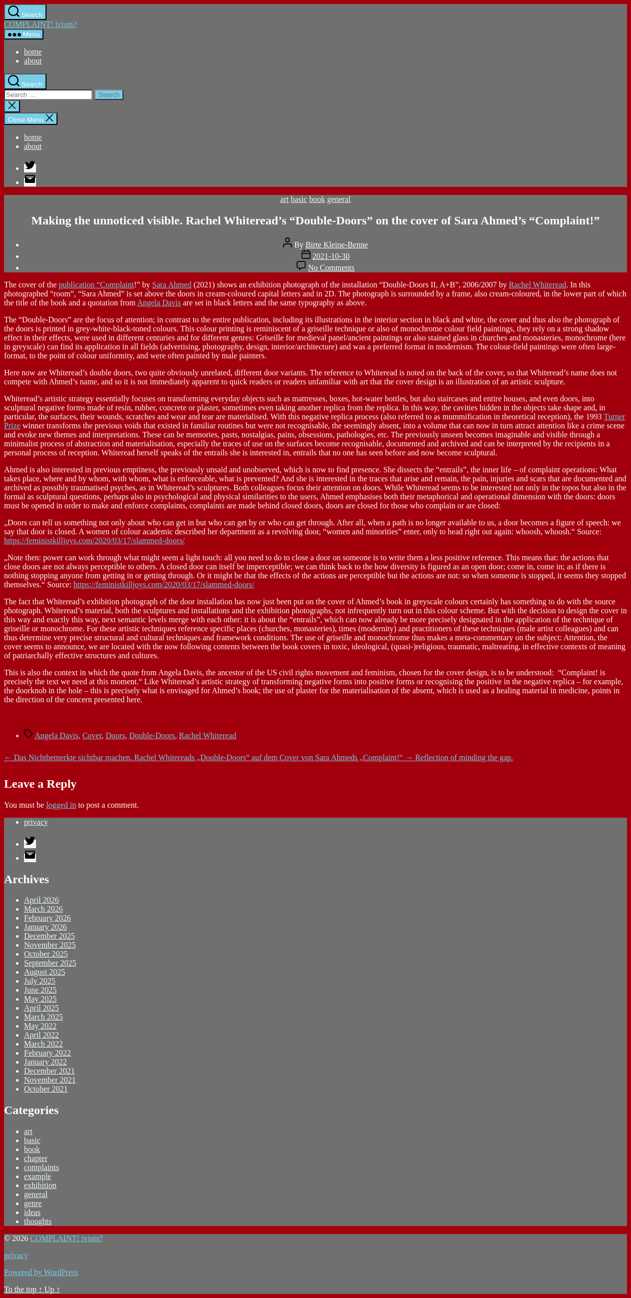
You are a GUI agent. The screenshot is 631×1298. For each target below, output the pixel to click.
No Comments (331, 267)
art (284, 199)
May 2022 (40, 1026)
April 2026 (41, 900)
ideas (32, 1212)
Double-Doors (152, 735)
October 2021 (46, 1089)
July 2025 (40, 981)
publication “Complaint (96, 284)
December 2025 (49, 936)
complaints (41, 1167)
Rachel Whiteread (537, 284)
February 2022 (47, 1053)
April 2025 (41, 1008)
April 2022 (41, 1035)
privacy (36, 822)
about (33, 60)
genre (33, 1203)
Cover (92, 735)
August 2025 (44, 972)
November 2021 (50, 1080)
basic (298, 199)
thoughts (38, 1221)
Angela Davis (159, 302)
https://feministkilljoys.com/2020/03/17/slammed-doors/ (94, 540)
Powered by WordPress (41, 1272)
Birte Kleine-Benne (337, 244)
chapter (36, 1158)
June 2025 (40, 990)
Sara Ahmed (172, 284)
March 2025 (43, 1017)
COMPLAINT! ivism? (40, 24)
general (338, 199)
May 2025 (40, 999)
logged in (61, 805)
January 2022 (45, 1062)
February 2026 (47, 918)
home (33, 51)
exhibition (40, 1185)
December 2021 (49, 1071)
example (37, 1176)
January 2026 (45, 927)
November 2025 (50, 945)
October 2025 (46, 954)
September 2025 (50, 963)
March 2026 (43, 909)
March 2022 (43, 1044)
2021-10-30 (331, 256)
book (317, 199)
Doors (115, 735)
